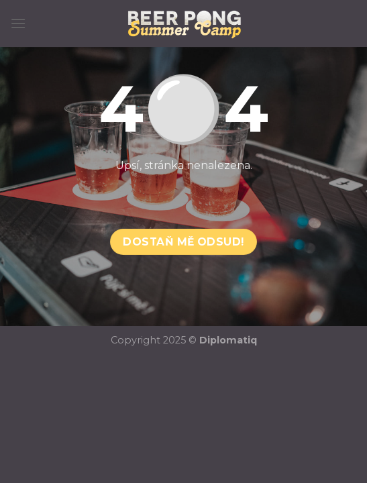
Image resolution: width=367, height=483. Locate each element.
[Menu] (18, 23)
